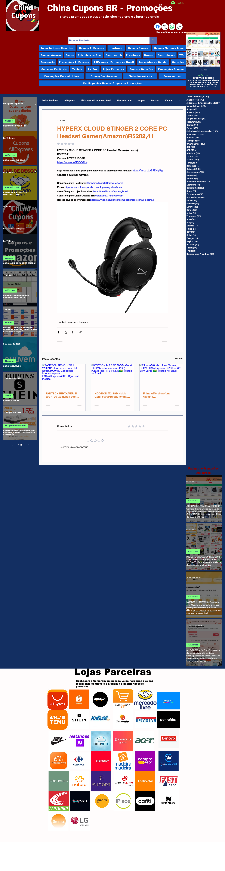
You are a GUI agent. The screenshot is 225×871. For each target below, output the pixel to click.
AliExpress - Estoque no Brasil (96, 100)
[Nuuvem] (101, 741)
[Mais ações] (166, 120)
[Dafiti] (145, 801)
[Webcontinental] (168, 761)
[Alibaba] (58, 761)
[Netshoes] (79, 741)
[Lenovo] (168, 738)
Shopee (9, 121)
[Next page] (28, 445)
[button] (179, 100)
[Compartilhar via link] (80, 332)
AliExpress (203, 75)
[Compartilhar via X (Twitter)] (65, 332)
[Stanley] (168, 800)
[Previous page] (12, 445)
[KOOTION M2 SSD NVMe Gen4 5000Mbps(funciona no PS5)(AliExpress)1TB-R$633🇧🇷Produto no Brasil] (112, 376)
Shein (8, 395)
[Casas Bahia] (146, 720)
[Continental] (145, 781)
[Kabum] (100, 719)
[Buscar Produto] (106, 40)
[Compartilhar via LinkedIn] (73, 332)
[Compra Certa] (145, 761)
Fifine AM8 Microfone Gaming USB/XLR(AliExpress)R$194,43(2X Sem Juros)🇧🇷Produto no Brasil (161, 395)
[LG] (80, 821)
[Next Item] (215, 49)
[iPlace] (123, 801)
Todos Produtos (50, 100)
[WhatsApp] (172, 26)
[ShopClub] (122, 741)
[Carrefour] (79, 761)
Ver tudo (179, 358)
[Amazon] (100, 699)
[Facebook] (157, 26)
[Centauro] (58, 801)
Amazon (9, 258)
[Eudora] (101, 781)
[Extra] (101, 761)
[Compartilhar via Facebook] (58, 332)
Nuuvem (9, 361)
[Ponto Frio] (168, 719)
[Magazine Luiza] (168, 701)
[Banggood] (122, 699)
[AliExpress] (57, 700)
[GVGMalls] (80, 801)
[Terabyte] (122, 719)
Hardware (83, 322)
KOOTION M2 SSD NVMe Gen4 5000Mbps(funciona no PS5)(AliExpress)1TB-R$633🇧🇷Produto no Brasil (111, 395)
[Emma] (58, 821)
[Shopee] (79, 700)
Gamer (8, 323)
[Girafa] (102, 801)
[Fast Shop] (168, 781)
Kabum (168, 100)
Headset (62, 322)
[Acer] (144, 741)
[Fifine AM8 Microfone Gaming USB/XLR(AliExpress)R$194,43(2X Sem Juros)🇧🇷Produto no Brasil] (161, 376)
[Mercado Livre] (145, 700)
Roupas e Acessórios (15, 426)
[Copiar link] (179, 26)
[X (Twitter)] (164, 26)
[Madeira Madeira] (122, 761)
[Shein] (79, 719)
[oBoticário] (58, 781)
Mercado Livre (12, 187)
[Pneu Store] (124, 781)
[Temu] (57, 720)
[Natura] (79, 781)
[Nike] (58, 741)
